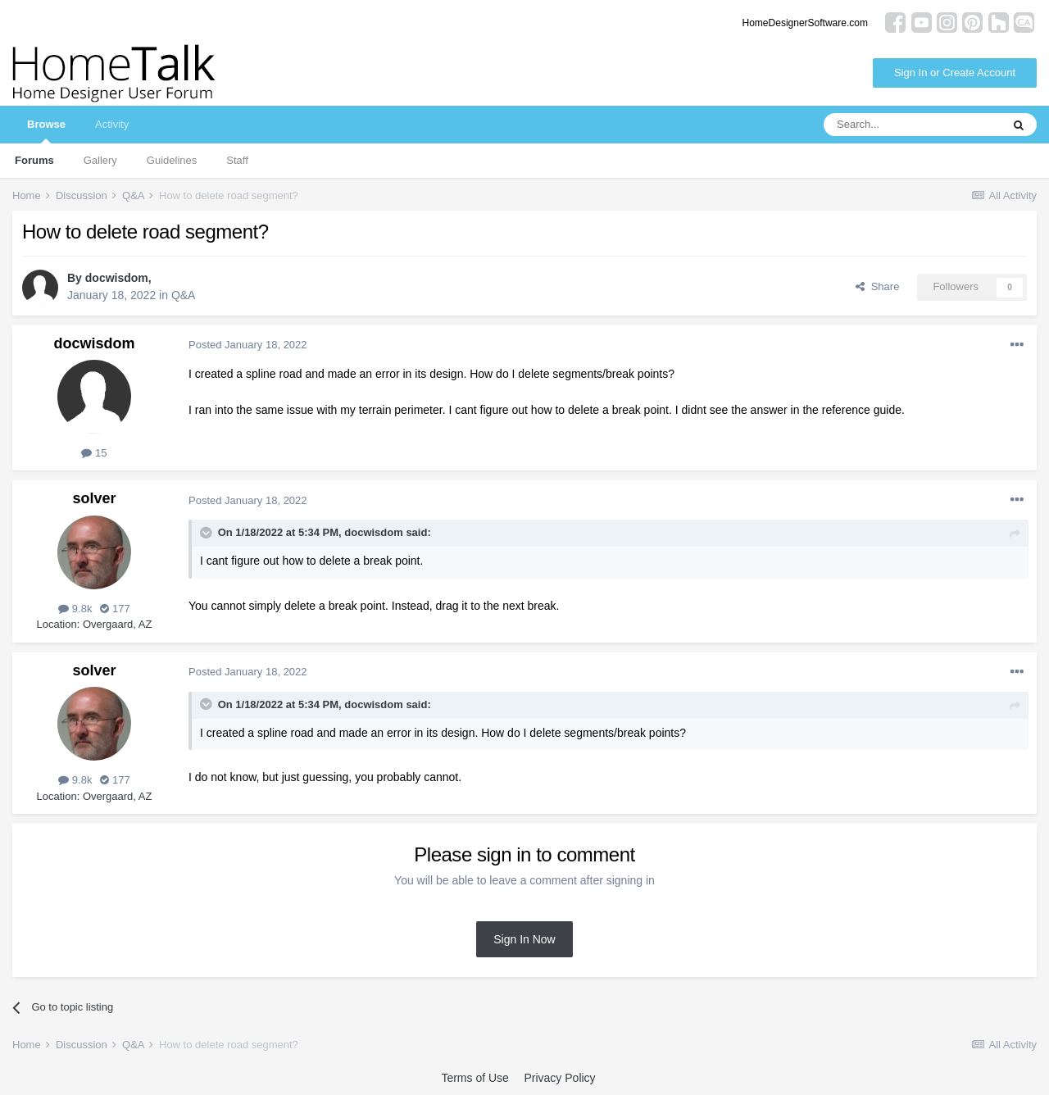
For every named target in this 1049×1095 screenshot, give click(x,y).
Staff (237, 160)
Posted (247, 344)
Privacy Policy (559, 1077)
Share (877, 286)
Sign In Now (524, 939)
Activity (112, 124)
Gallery (100, 160)
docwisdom (116, 277)
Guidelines (172, 160)
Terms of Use (474, 1077)
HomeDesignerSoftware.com (805, 23)
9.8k (75, 608)
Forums (34, 160)
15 (94, 453)
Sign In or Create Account (954, 72)
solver (94, 498)
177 (114, 608)
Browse (46, 130)
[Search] (912, 124)
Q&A (183, 295)
